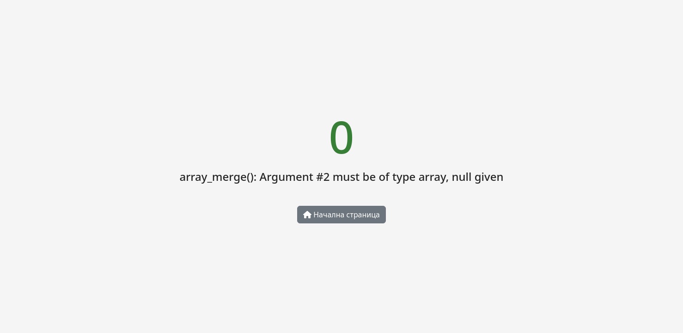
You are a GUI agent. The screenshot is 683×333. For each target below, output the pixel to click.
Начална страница (341, 215)
